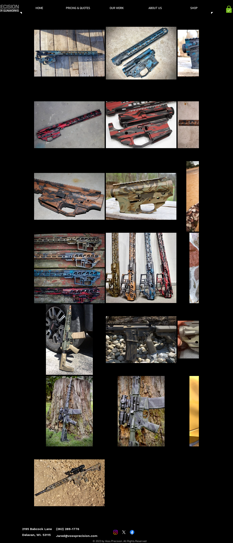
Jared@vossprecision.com (76, 536)
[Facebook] (132, 532)
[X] (124, 532)
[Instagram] (115, 532)
